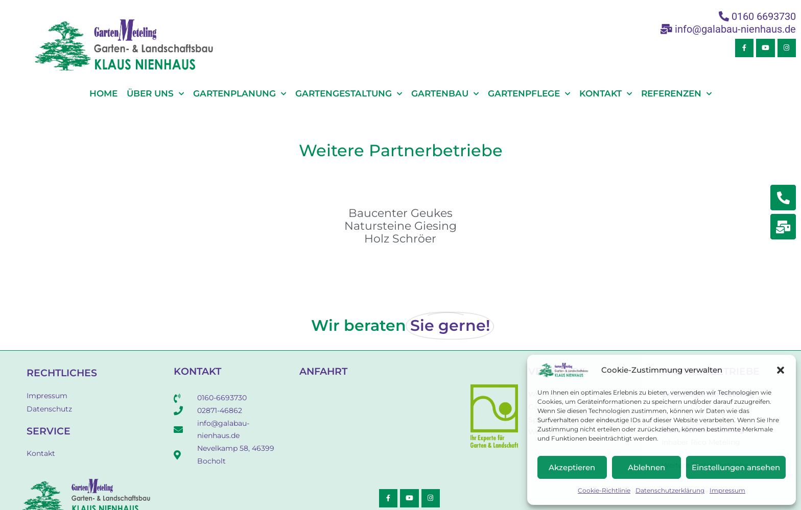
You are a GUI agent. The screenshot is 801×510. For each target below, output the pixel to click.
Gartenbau (445, 94)
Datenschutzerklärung (669, 490)
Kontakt (605, 94)
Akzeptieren (572, 467)
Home (103, 93)
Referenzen (676, 94)
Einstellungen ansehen (736, 467)
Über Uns (155, 94)
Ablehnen (646, 467)
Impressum (727, 490)
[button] (780, 370)
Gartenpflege (529, 94)
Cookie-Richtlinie (604, 490)
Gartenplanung (239, 94)
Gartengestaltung (348, 94)
